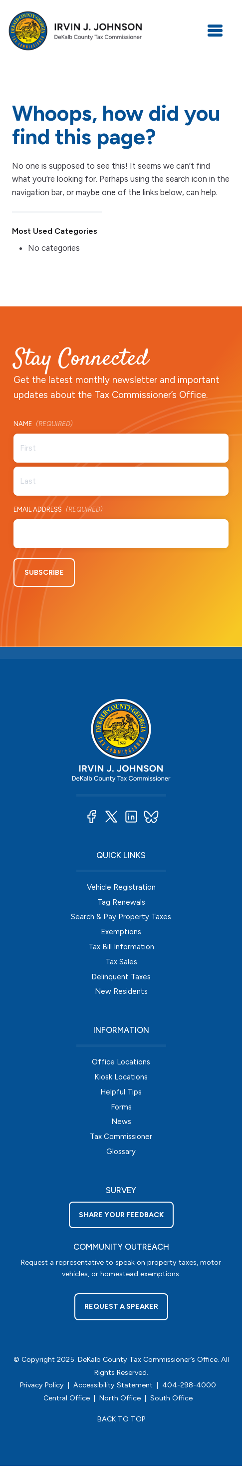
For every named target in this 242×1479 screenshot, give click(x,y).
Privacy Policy (42, 1384)
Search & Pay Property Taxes (121, 916)
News (121, 1121)
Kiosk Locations (121, 1076)
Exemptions (121, 931)
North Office (120, 1397)
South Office (171, 1397)
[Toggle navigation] (215, 31)
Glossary (121, 1151)
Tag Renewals (121, 902)
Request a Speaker (121, 1306)
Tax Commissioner (121, 1136)
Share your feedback (121, 1214)
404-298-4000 (189, 1384)
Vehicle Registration (121, 887)
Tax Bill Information (121, 946)
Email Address (58, 510)
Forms (121, 1107)
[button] (91, 817)
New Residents (121, 991)
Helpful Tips (121, 1091)
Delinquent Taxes (121, 976)
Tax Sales (121, 961)
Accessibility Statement (113, 1384)
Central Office (66, 1397)
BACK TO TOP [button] (121, 1418)
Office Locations (121, 1061)
